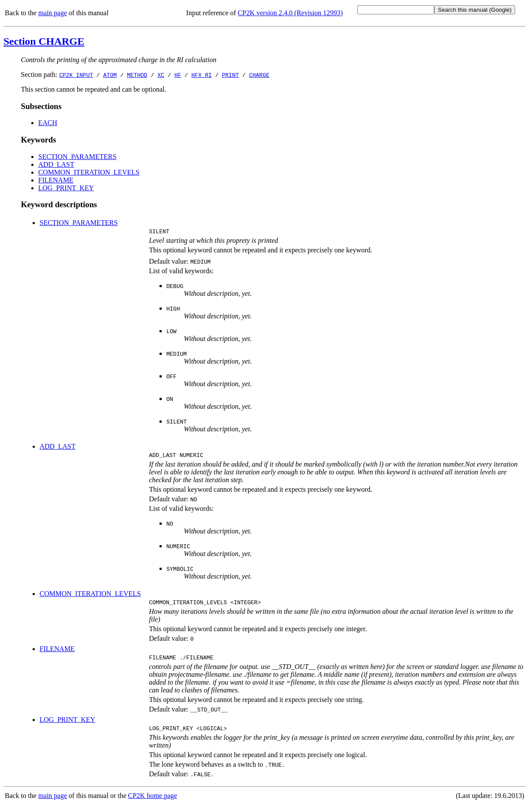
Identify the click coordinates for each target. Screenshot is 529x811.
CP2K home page (152, 802)
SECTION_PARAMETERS (77, 156)
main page (52, 13)
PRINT (230, 75)
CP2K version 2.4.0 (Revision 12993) (290, 13)
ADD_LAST (56, 164)
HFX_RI (201, 75)
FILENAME (55, 180)
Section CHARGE (43, 41)
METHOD (137, 75)
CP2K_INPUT (76, 75)
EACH (47, 122)
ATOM (109, 75)
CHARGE (259, 75)
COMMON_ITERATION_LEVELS (89, 172)
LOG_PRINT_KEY (66, 188)
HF (177, 75)
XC (160, 75)
